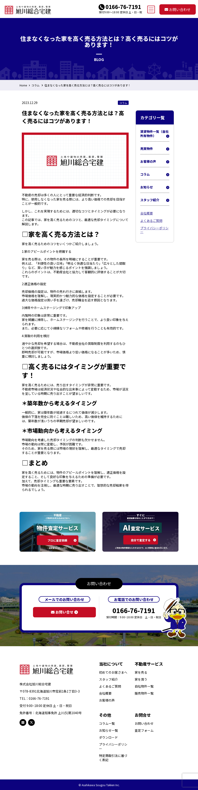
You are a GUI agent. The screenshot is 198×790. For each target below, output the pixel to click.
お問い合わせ (178, 9)
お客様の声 (154, 161)
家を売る (141, 672)
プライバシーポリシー (154, 230)
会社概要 (146, 213)
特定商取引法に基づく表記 (113, 758)
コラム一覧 (107, 723)
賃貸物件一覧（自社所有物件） (154, 133)
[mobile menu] (151, 9)
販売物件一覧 (144, 693)
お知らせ (154, 187)
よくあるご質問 (151, 220)
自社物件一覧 (144, 686)
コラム (35, 85)
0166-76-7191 (123, 7)
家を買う (141, 679)
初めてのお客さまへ (113, 672)
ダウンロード (108, 737)
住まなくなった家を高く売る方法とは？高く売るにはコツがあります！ (87, 85)
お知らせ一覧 (108, 730)
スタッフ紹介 (154, 200)
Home (23, 85)
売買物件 (154, 148)
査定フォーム (144, 730)
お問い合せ (64, 612)
